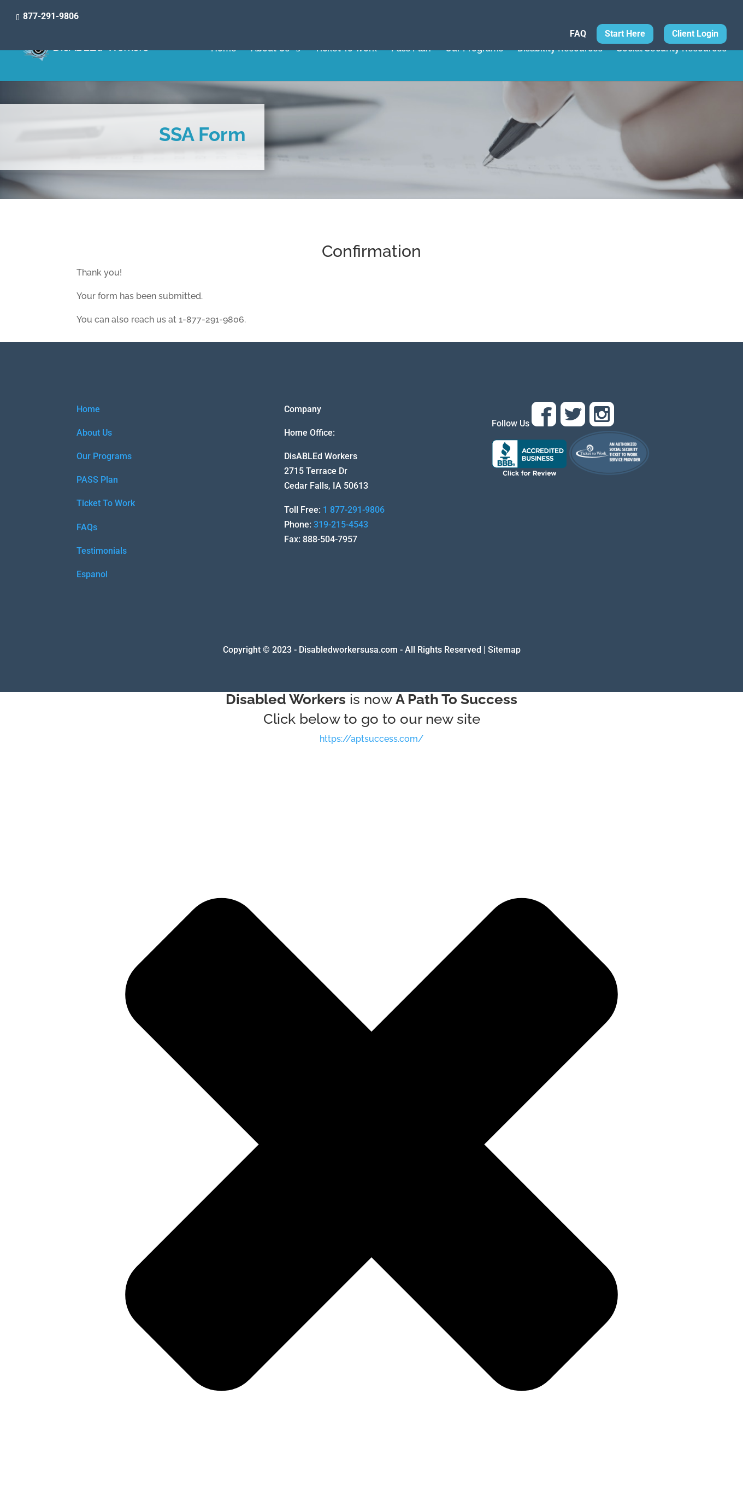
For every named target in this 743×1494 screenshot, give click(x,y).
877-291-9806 (51, 16)
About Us (270, 49)
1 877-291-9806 (354, 510)
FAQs (86, 527)
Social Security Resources (672, 49)
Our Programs (474, 49)
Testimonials (101, 551)
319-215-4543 (341, 524)
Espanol (92, 574)
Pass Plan (411, 49)
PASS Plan (97, 479)
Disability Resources (560, 49)
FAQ (578, 34)
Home (224, 49)
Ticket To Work (346, 49)
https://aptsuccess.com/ (371, 739)
